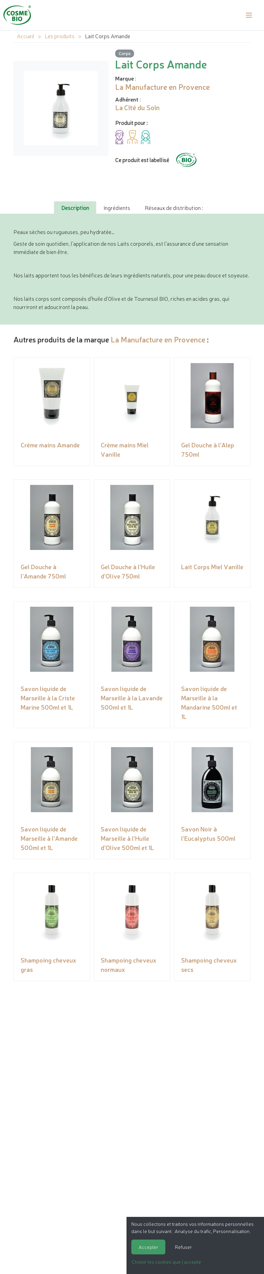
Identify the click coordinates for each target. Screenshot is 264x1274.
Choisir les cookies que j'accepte (166, 1262)
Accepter (148, 1247)
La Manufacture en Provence (158, 339)
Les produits (60, 36)
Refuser (183, 1247)
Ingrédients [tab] (116, 207)
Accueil (25, 36)
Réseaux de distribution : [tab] (174, 207)
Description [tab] (75, 207)
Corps (125, 53)
